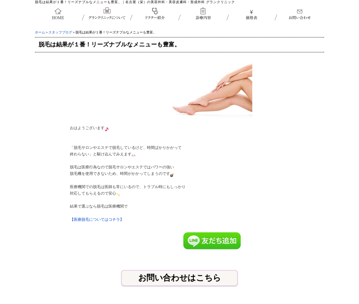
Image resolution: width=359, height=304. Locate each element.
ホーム (40, 32)
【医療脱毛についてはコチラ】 (97, 219)
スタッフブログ (60, 32)
